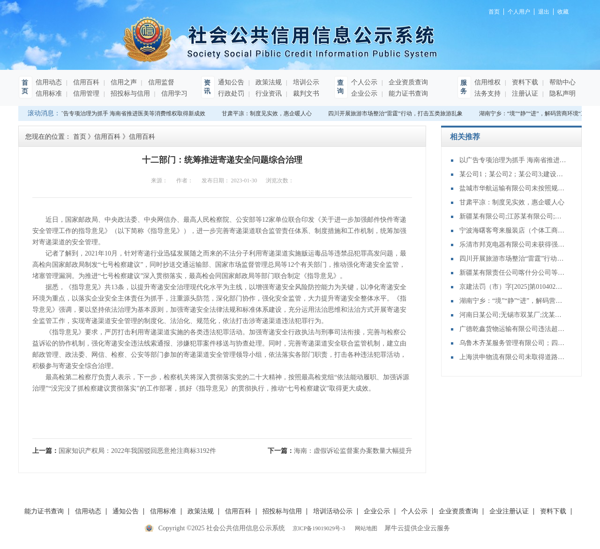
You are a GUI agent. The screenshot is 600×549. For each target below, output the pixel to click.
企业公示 (364, 93)
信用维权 (487, 82)
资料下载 (524, 82)
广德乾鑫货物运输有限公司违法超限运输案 (513, 328)
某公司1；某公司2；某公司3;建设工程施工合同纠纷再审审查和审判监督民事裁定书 (513, 174)
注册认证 (524, 93)
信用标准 (49, 93)
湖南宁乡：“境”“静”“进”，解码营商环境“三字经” (513, 300)
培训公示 (305, 82)
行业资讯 (268, 93)
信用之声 (123, 82)
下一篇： (340, 450)
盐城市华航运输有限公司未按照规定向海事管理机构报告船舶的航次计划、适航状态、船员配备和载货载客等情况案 (513, 188)
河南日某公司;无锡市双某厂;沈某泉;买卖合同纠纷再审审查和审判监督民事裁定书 (513, 314)
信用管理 (85, 93)
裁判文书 (305, 93)
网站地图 (364, 528)
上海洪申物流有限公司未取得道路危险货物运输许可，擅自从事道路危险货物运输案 (513, 357)
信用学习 (173, 93)
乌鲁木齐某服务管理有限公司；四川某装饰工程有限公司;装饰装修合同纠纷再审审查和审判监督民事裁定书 (513, 342)
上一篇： (124, 450)
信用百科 (85, 82)
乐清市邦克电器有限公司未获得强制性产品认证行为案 (513, 244)
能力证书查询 (407, 93)
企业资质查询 (407, 82)
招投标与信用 (129, 93)
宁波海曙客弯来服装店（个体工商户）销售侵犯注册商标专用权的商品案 (513, 230)
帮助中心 (562, 82)
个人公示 (364, 82)
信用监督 (160, 82)
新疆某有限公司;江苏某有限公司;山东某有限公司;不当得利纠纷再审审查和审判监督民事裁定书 (513, 216)
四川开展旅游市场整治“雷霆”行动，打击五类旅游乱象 (396, 113)
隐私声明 (562, 93)
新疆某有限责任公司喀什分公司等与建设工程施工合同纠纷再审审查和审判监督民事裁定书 (513, 272)
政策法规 (268, 82)
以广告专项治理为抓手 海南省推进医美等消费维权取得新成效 (129, 113)
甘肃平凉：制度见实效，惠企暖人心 (268, 113)
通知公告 (231, 82)
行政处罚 (231, 93)
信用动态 (49, 82)
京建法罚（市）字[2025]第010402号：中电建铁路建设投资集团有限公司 (513, 286)
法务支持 (487, 93)
